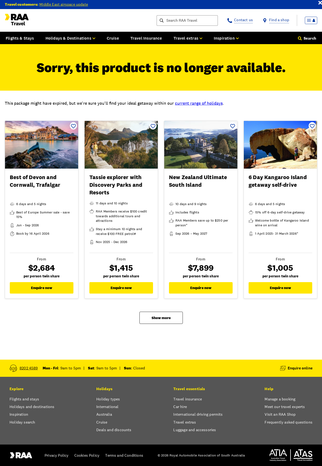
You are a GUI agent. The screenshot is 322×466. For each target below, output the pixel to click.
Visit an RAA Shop (280, 414)
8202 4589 (29, 368)
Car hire (180, 406)
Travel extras (184, 422)
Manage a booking (280, 399)
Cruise (113, 38)
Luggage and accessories (194, 429)
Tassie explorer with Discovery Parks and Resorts (115, 185)
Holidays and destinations (32, 406)
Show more (161, 318)
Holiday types (108, 399)
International (107, 406)
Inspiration (19, 414)
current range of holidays (199, 103)
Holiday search (22, 422)
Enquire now (41, 287)
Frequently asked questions (288, 422)
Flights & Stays (20, 38)
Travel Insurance (146, 38)
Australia (104, 414)
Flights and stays (24, 399)
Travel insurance (187, 399)
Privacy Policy (56, 455)
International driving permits (198, 414)
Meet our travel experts (285, 406)
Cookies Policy (86, 455)
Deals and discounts (113, 429)
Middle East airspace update (63, 4)
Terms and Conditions (124, 455)
